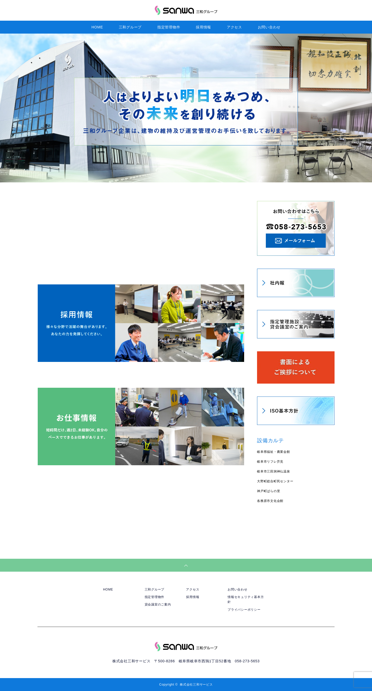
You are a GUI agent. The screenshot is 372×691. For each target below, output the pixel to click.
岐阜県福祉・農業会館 (273, 452)
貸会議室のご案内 (158, 604)
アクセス (234, 27)
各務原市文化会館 (270, 501)
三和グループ (130, 27)
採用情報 (203, 27)
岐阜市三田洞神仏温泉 (273, 471)
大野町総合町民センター (275, 481)
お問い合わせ (269, 27)
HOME (97, 27)
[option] (186, 108)
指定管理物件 (168, 27)
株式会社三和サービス (196, 684)
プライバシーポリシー (244, 609)
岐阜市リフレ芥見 (270, 461)
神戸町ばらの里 (268, 491)
